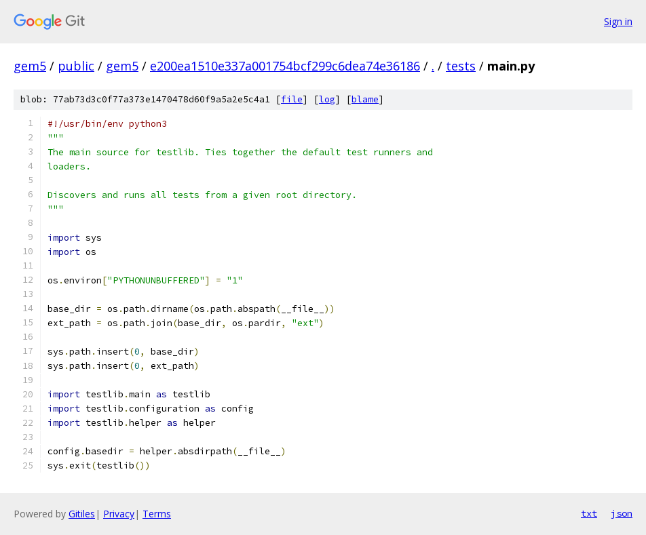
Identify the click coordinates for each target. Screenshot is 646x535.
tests (461, 66)
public (76, 66)
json (621, 513)
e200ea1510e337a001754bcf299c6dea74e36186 (285, 66)
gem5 (30, 66)
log (327, 99)
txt (589, 513)
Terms (156, 513)
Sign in (618, 21)
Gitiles (82, 513)
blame (365, 99)
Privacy (118, 513)
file (292, 99)
